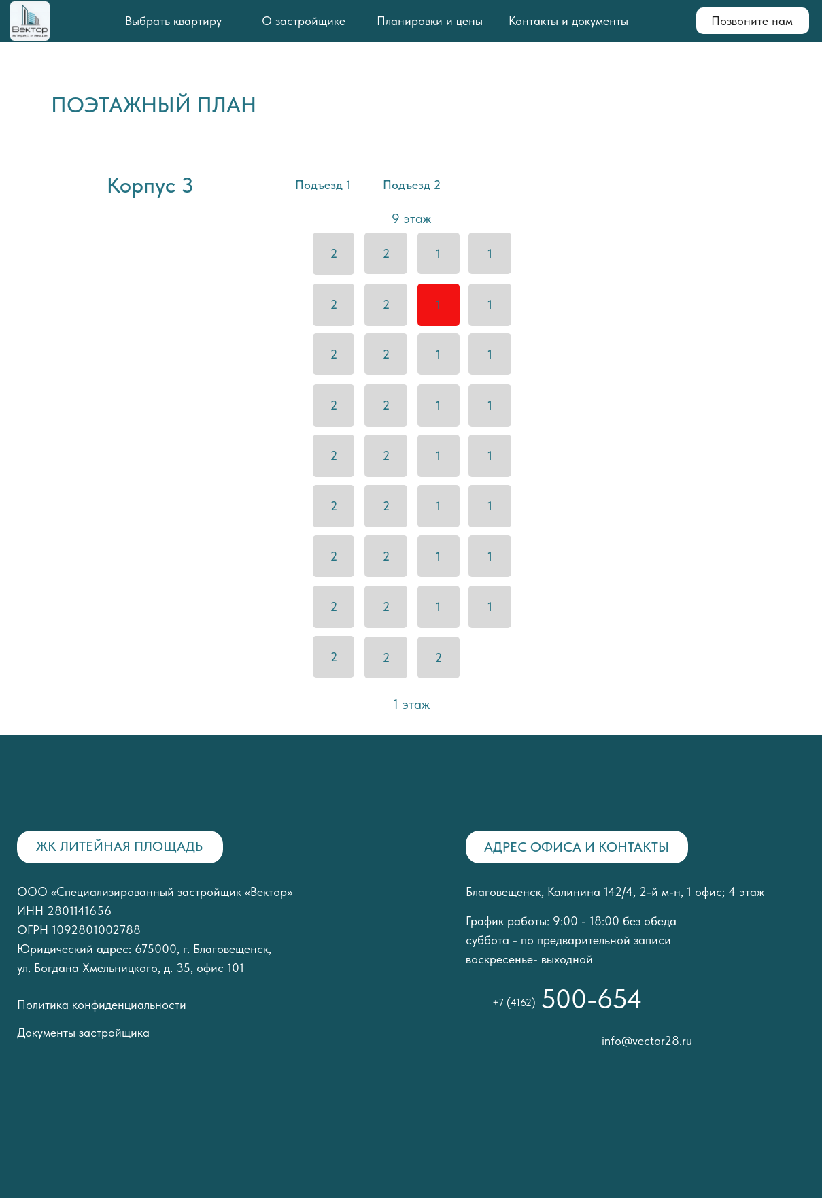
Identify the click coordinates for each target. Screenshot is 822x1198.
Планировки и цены (430, 21)
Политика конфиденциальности (101, 1004)
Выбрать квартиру (173, 21)
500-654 (592, 998)
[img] (75, 184)
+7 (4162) (514, 1002)
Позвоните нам (752, 21)
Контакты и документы (568, 21)
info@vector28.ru (647, 1040)
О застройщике (303, 21)
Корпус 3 (150, 185)
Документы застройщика (83, 1032)
